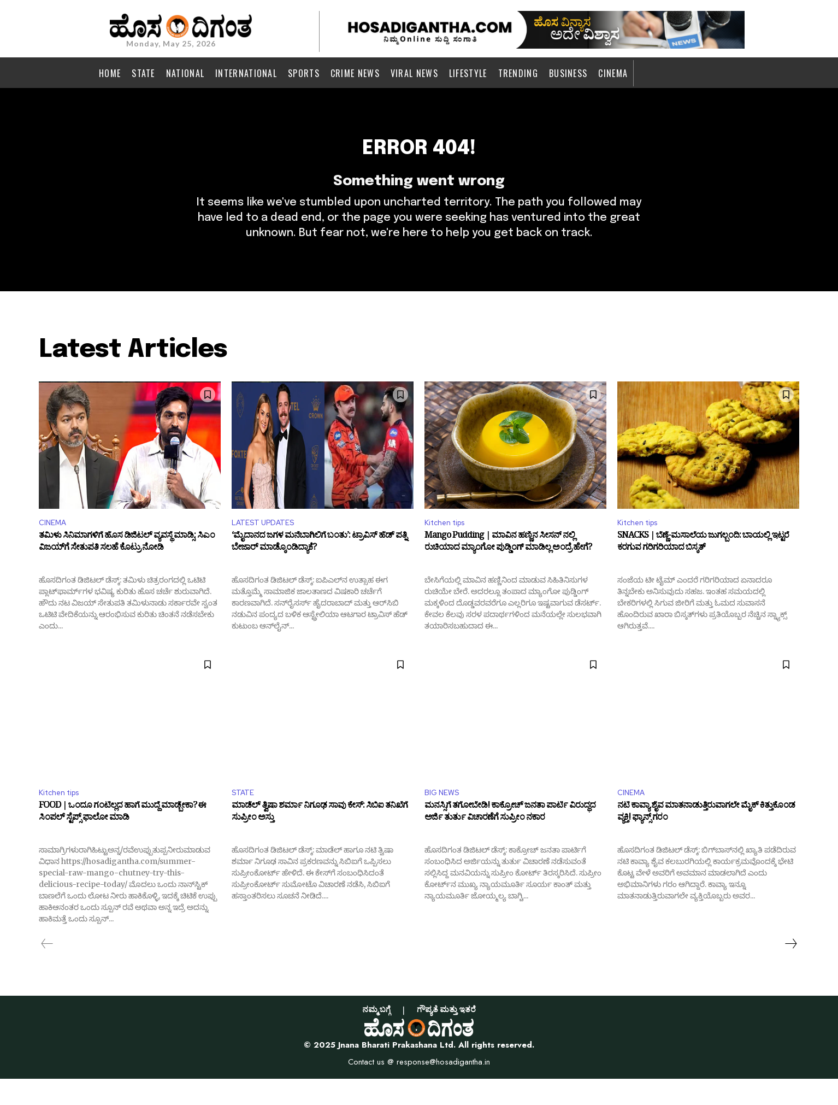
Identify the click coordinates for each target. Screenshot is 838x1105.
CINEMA (54, 545)
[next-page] (790, 970)
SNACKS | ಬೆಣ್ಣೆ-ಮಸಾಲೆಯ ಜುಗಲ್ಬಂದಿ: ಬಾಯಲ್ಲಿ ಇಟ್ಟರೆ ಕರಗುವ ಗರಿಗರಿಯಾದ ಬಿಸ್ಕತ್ (703, 568)
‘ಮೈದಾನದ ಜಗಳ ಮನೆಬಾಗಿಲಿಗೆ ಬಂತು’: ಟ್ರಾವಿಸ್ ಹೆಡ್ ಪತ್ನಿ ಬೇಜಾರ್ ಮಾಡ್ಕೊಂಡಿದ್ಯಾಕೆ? (319, 568)
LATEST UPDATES (268, 545)
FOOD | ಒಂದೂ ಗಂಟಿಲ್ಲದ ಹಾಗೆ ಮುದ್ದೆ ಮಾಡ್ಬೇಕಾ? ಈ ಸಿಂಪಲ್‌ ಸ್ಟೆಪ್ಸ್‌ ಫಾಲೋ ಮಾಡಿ (122, 840)
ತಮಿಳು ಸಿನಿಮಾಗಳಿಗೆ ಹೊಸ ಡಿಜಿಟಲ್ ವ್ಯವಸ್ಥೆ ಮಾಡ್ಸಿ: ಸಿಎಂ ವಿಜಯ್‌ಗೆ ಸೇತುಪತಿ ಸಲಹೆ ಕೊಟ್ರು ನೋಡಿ (127, 568)
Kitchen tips (448, 545)
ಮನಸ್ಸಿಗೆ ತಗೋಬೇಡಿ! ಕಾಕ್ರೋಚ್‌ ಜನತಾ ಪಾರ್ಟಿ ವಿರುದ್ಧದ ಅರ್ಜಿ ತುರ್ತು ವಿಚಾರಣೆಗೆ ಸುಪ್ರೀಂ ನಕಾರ (509, 840)
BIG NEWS (444, 818)
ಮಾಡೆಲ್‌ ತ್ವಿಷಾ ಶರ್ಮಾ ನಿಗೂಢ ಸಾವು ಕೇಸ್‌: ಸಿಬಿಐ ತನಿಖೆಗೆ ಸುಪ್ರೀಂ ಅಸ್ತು (320, 840)
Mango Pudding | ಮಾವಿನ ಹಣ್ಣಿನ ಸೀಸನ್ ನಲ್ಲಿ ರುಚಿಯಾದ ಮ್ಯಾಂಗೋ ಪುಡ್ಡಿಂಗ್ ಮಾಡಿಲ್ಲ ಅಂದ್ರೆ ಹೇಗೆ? (508, 568)
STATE (245, 818)
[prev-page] (47, 970)
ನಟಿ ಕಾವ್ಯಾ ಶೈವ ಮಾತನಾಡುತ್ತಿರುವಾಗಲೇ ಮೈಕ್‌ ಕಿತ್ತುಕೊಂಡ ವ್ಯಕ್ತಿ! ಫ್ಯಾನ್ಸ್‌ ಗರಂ (706, 840)
